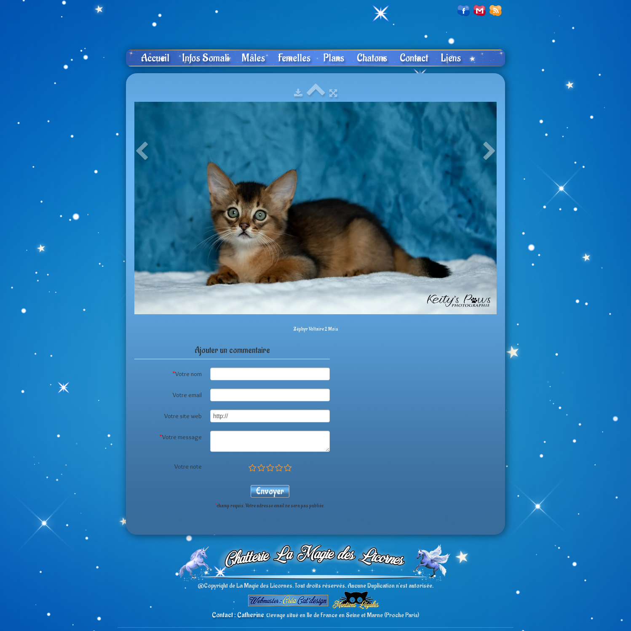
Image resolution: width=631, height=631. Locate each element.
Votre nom (187, 374)
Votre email (187, 395)
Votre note (188, 466)
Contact (414, 58)
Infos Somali (205, 58)
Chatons (372, 58)
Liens (451, 58)
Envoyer (270, 491)
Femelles (294, 58)
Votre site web (183, 416)
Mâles (253, 58)
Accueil (155, 58)
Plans (333, 58)
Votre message (180, 437)
